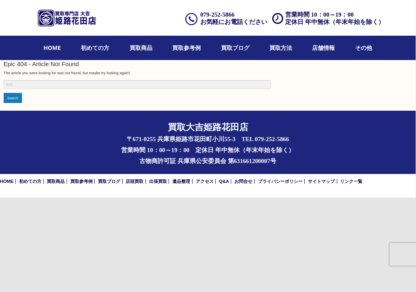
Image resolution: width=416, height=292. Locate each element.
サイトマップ (321, 181)
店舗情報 (323, 48)
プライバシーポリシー (280, 181)
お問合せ (243, 181)
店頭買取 (134, 181)
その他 (363, 48)
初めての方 (95, 48)
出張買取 (158, 181)
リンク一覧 (351, 181)
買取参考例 (186, 48)
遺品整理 (181, 181)
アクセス (205, 181)
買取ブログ (235, 48)
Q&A (224, 181)
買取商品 (141, 48)
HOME (52, 48)
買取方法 (280, 48)
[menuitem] (52, 48)
